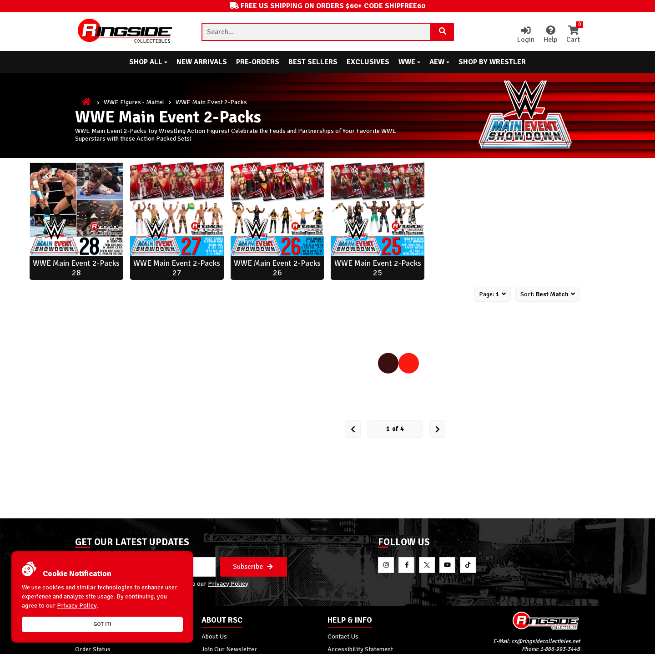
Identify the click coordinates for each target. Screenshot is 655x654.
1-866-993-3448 (560, 649)
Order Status (93, 649)
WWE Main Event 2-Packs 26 (277, 268)
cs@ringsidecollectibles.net (545, 641)
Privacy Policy (228, 583)
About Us (214, 636)
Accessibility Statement (360, 649)
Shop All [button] (148, 61)
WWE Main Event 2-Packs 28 (76, 268)
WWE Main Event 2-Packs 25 (377, 268)
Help (550, 35)
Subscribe (253, 566)
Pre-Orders (257, 61)
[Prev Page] (353, 429)
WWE (409, 61)
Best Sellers (313, 61)
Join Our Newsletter (229, 649)
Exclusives (368, 61)
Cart (573, 35)
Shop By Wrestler (492, 61)
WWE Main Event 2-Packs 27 (176, 268)
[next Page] (437, 429)
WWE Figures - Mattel (134, 102)
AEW (439, 61)
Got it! (102, 624)
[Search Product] (442, 32)
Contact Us (343, 636)
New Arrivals (201, 61)
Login (525, 35)
